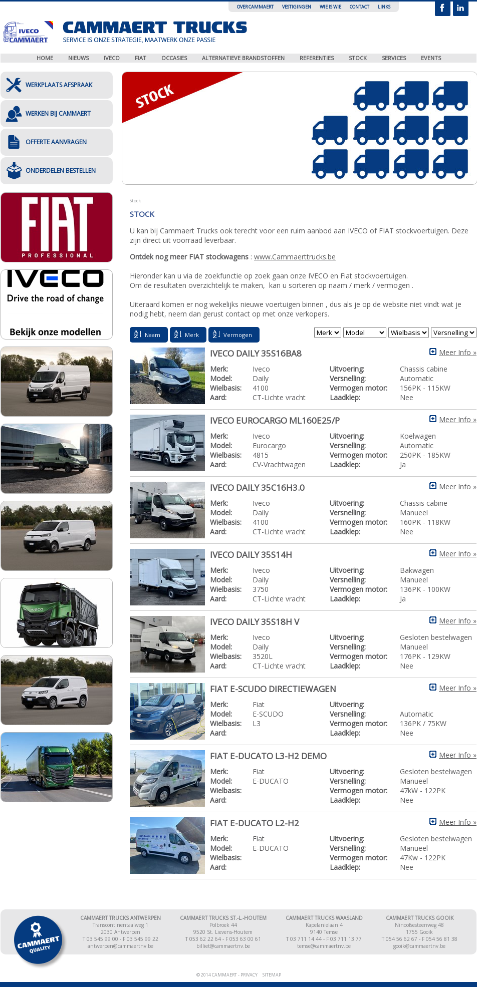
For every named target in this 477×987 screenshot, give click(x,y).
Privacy (249, 974)
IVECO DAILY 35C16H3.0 (257, 487)
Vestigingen (296, 7)
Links (384, 7)
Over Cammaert (255, 7)
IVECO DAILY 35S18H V (254, 621)
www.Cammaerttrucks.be (295, 256)
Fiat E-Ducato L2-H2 (254, 823)
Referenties (317, 58)
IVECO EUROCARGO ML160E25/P (275, 420)
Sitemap (272, 974)
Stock (358, 58)
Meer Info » (457, 352)
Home (45, 58)
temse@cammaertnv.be (324, 945)
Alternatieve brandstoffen (243, 58)
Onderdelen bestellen (61, 170)
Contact (359, 7)
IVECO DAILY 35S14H (251, 554)
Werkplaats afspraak (59, 85)
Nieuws (78, 58)
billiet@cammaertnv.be (223, 945)
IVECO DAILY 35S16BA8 (256, 353)
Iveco (112, 58)
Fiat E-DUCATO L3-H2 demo (268, 756)
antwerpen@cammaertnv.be (120, 945)
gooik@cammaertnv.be (419, 945)
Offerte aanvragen (56, 142)
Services (394, 58)
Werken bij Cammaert (58, 113)
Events (431, 58)
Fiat (140, 58)
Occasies (174, 58)
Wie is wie (330, 7)
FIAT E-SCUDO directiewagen (273, 689)
